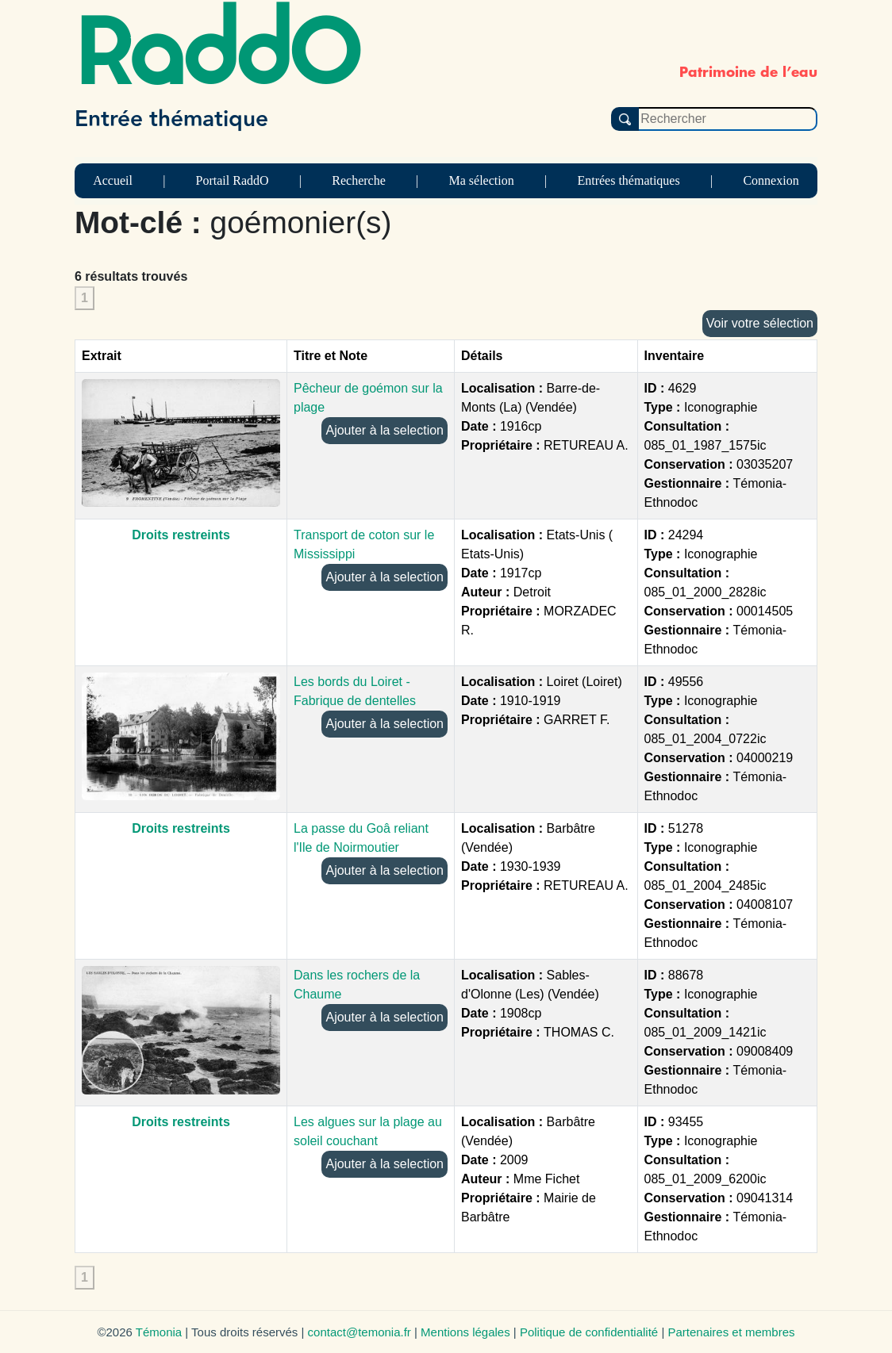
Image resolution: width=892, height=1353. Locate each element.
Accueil (113, 180)
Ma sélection (481, 180)
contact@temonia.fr (359, 1332)
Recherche (359, 180)
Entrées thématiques (628, 180)
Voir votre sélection (759, 323)
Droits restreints (181, 535)
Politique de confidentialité (589, 1332)
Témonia (159, 1332)
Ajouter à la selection (384, 430)
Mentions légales (465, 1332)
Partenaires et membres (730, 1332)
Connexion (770, 180)
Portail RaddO (232, 180)
